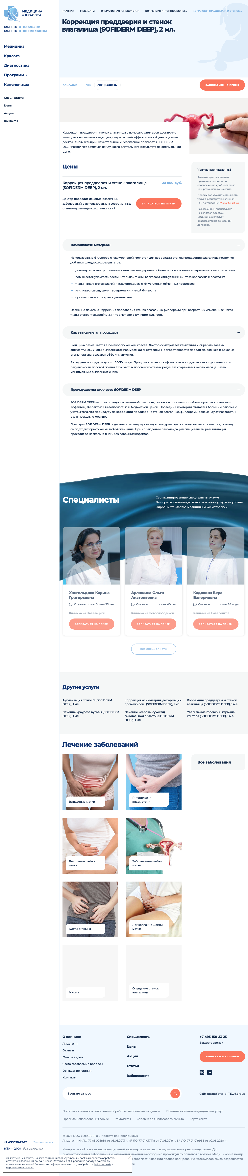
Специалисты (14, 97)
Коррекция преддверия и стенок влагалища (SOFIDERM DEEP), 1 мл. (212, 702)
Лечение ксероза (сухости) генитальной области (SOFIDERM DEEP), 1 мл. (149, 716)
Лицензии (70, 1043)
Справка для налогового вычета (160, 1119)
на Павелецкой (28, 27)
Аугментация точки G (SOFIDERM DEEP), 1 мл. (87, 702)
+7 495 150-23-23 (15, 1142)
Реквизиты (123, 1119)
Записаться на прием (222, 85)
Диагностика (16, 65)
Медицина (14, 46)
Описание (70, 85)
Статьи (133, 1066)
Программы (15, 75)
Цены (8, 105)
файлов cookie (102, 1164)
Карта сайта (198, 1119)
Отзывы (68, 1050)
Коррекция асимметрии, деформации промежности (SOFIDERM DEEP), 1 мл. (153, 702)
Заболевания (138, 1076)
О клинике (71, 1037)
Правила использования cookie (85, 1119)
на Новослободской (32, 31)
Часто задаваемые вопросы (82, 1064)
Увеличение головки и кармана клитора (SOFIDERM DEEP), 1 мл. (211, 714)
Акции (9, 113)
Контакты (11, 121)
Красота (12, 56)
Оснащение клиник (76, 1070)
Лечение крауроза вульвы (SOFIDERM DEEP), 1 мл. (90, 714)
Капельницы (16, 84)
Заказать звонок (44, 1142)
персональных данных (20, 1167)
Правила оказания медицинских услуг (194, 1111)
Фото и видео (72, 1057)
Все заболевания (214, 762)
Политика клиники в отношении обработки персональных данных (111, 1111)
